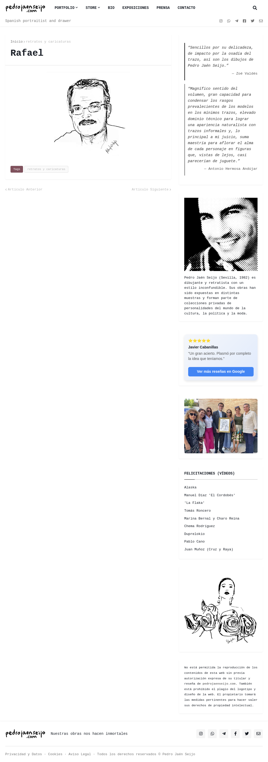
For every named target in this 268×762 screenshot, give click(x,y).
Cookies (55, 754)
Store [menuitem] (91, 8)
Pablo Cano (194, 542)
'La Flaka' (194, 503)
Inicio (16, 42)
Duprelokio (194, 534)
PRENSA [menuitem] (163, 8)
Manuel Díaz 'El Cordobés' (209, 495)
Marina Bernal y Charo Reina (211, 519)
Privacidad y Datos (23, 754)
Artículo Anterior (25, 189)
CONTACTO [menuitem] (186, 8)
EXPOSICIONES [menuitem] (135, 8)
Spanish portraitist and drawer (38, 21)
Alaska (190, 487)
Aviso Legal (80, 754)
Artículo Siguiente (150, 189)
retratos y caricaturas (48, 42)
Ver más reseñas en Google (221, 371)
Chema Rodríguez (199, 526)
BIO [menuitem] (111, 8)
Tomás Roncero (197, 511)
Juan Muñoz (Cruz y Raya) (208, 549)
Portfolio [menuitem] (65, 8)
